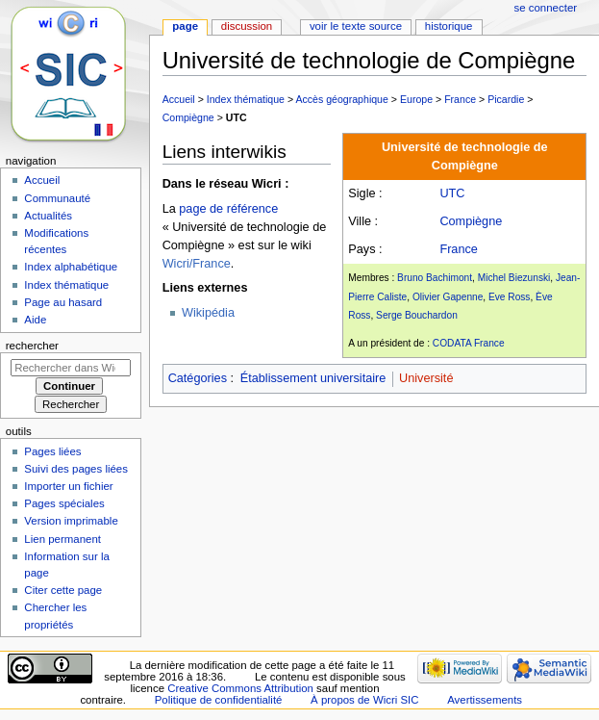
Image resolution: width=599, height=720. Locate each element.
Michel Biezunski (514, 277)
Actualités (48, 215)
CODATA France (469, 343)
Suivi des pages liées (76, 469)
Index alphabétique (70, 266)
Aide (35, 319)
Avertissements (484, 700)
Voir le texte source (356, 26)
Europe (416, 99)
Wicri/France (196, 263)
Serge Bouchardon (417, 315)
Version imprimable (70, 521)
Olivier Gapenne (447, 297)
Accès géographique (341, 99)
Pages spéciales (64, 503)
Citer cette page (63, 590)
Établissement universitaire (313, 378)
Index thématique (246, 99)
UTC (236, 117)
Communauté (57, 198)
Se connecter (546, 7)
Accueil (178, 99)
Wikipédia (208, 313)
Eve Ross (509, 297)
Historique (449, 26)
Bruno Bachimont (434, 277)
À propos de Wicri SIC (364, 700)
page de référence (228, 209)
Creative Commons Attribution (240, 688)
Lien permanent (62, 539)
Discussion (246, 26)
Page (185, 26)
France (460, 99)
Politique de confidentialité (219, 700)
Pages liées (52, 451)
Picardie (505, 99)
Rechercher (32, 345)
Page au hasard (63, 302)
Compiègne (188, 117)
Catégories (197, 378)
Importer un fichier (68, 486)
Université (426, 378)
